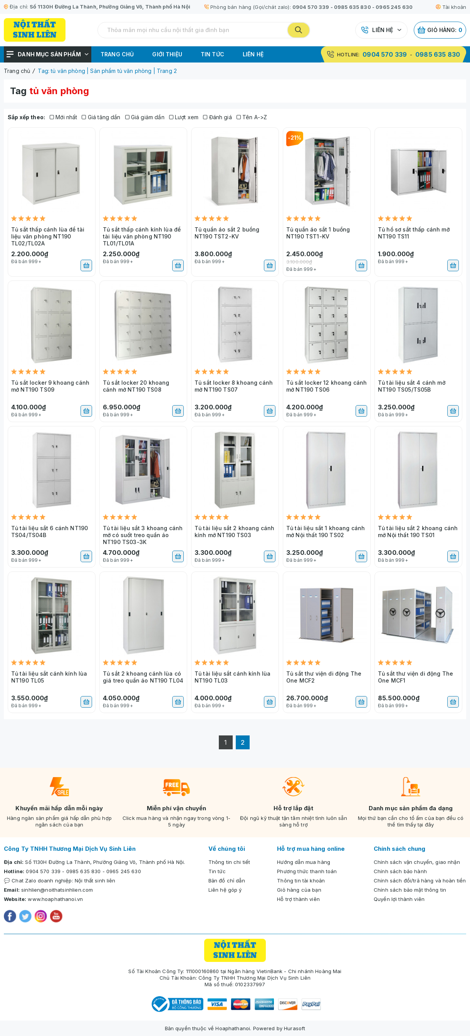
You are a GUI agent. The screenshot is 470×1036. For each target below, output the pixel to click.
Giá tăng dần (101, 117)
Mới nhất (63, 117)
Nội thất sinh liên (95, 880)
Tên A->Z (252, 117)
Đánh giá (217, 117)
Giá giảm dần (144, 117)
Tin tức (212, 54)
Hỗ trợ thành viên (298, 899)
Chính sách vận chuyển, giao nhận (417, 862)
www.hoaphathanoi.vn (55, 899)
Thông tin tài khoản (301, 880)
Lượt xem (184, 117)
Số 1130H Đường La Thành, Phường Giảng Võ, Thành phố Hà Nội (110, 6)
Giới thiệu (167, 54)
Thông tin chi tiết (229, 862)
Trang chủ (117, 54)
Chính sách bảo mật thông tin (410, 890)
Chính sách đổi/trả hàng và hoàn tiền (420, 880)
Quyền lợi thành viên (399, 899)
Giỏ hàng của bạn (299, 890)
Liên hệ (382, 30)
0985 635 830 (352, 7)
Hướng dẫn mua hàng (303, 862)
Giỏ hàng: (440, 30)
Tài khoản (451, 7)
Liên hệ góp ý (225, 890)
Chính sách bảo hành (400, 871)
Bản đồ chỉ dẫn (226, 880)
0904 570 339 (310, 7)
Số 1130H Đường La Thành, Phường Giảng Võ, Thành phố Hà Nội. (105, 862)
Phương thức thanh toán (307, 871)
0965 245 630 (394, 7)
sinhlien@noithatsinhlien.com (57, 890)
